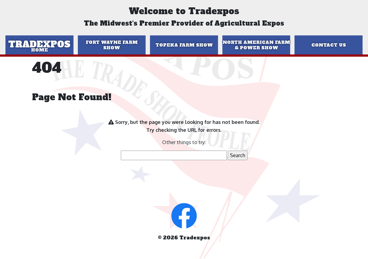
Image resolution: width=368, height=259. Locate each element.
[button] (184, 215)
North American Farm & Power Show (256, 45)
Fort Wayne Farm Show (112, 45)
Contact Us (328, 45)
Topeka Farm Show (184, 45)
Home (39, 50)
